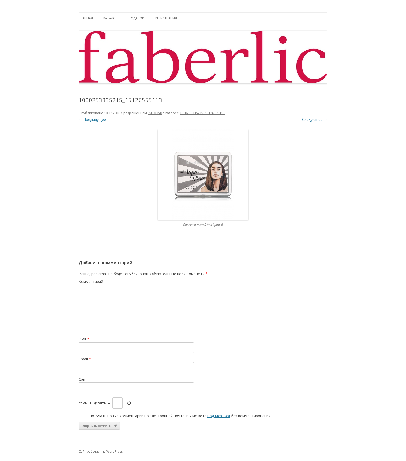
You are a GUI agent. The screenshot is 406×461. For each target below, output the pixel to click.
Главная (86, 18)
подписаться (218, 415)
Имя (84, 339)
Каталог (110, 18)
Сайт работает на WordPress (101, 451)
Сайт (83, 379)
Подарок (136, 18)
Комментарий (91, 281)
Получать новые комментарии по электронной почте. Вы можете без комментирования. (175, 415)
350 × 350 (155, 112)
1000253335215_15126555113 (202, 112)
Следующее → (314, 119)
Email (85, 359)
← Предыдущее (92, 119)
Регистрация (166, 18)
